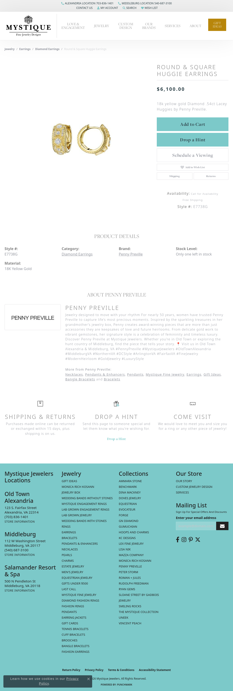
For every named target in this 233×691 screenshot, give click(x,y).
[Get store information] (20, 522)
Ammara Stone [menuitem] (130, 481)
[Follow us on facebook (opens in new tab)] (177, 539)
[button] (84, 8)
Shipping (174, 176)
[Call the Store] (16, 516)
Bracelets (112, 379)
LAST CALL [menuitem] (69, 589)
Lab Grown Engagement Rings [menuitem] (85, 509)
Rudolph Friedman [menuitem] (134, 583)
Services (182, 492)
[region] (78, 138)
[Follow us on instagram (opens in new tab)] (184, 539)
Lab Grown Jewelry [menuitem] (77, 515)
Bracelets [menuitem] (69, 538)
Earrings (25, 49)
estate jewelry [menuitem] (73, 566)
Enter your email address (196, 518)
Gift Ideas (217, 24)
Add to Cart (192, 124)
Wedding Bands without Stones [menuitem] (87, 498)
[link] (87, 3)
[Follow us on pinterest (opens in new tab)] (191, 539)
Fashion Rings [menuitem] (73, 606)
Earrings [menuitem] (69, 532)
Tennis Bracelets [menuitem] (75, 629)
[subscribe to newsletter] (222, 526)
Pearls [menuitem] (67, 555)
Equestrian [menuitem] (128, 504)
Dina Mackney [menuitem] (130, 492)
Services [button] (172, 25)
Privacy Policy (94, 670)
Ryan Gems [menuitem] (127, 589)
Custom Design (125, 26)
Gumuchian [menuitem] (128, 526)
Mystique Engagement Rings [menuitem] (84, 504)
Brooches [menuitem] (69, 640)
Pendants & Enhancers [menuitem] (80, 544)
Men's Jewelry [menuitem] (72, 572)
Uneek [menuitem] (123, 617)
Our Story (184, 481)
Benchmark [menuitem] (128, 487)
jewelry (10, 49)
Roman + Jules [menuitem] (130, 578)
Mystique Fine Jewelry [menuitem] (79, 595)
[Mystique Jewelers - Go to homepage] (31, 26)
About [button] (195, 25)
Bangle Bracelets (80, 379)
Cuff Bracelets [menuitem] (73, 635)
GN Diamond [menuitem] (128, 521)
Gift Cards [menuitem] (70, 623)
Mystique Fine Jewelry (165, 374)
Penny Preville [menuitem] (130, 566)
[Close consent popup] (88, 679)
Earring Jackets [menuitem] (74, 617)
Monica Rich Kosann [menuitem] (135, 561)
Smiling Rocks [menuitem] (130, 606)
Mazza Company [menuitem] (131, 555)
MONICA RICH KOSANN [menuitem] (78, 487)
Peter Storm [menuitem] (128, 572)
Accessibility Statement (155, 670)
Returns (211, 176)
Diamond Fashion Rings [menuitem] (80, 600)
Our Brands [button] (149, 26)
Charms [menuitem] (68, 561)
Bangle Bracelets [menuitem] (75, 646)
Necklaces (74, 374)
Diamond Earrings (47, 49)
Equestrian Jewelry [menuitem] (77, 578)
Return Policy (71, 670)
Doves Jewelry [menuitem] (130, 498)
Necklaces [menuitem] (70, 549)
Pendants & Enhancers (105, 374)
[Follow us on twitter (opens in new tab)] (197, 539)
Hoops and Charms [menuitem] (134, 532)
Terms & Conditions (121, 670)
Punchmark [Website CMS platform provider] (124, 684)
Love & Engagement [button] (73, 26)
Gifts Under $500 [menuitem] (75, 583)
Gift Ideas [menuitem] (69, 481)
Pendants (135, 374)
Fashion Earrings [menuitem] (75, 652)
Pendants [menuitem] (69, 612)
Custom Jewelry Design (194, 487)
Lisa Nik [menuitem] (125, 549)
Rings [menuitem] (66, 526)
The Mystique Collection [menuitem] (139, 612)
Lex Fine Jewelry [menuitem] (131, 544)
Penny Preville (131, 254)
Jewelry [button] (101, 25)
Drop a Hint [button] (192, 140)
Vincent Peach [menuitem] (130, 623)
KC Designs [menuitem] (127, 538)
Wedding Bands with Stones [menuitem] (84, 521)
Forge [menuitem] (123, 515)
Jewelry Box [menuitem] (71, 492)
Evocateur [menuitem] (127, 509)
